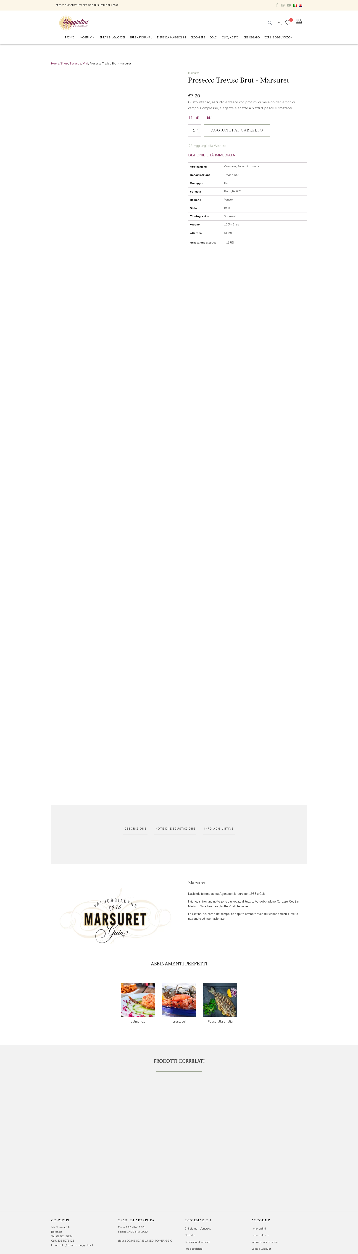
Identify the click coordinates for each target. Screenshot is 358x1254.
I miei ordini (259, 1228)
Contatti (190, 1235)
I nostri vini (87, 37)
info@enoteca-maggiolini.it (76, 1245)
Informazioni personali (265, 1242)
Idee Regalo (251, 37)
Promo (69, 37)
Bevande (75, 63)
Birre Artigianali (141, 37)
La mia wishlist (261, 1249)
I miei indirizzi (260, 1235)
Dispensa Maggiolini (171, 37)
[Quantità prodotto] (194, 130)
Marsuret (193, 73)
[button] (207, 146)
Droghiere (197, 37)
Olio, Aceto (230, 37)
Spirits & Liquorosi (112, 37)
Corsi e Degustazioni (278, 37)
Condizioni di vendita (197, 1242)
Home (55, 63)
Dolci (213, 37)
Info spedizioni (194, 1249)
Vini (85, 63)
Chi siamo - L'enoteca (198, 1228)
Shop (64, 63)
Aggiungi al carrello (237, 130)
